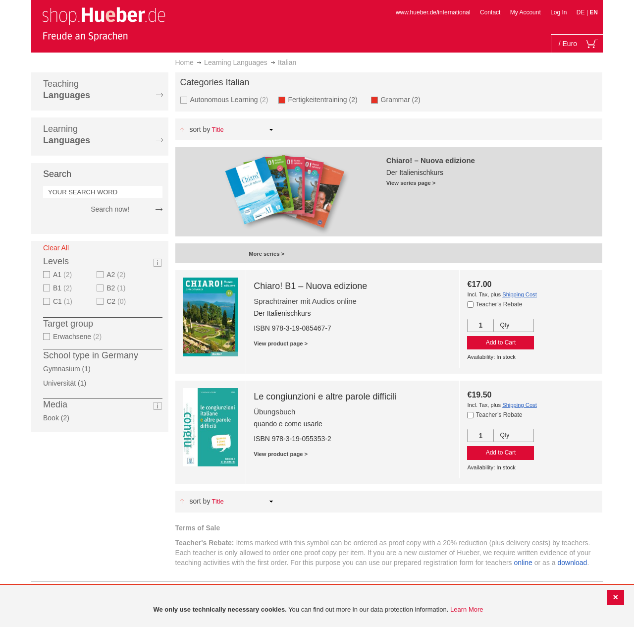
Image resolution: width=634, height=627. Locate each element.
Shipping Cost (519, 294)
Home (184, 62)
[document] (318, 610)
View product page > (281, 343)
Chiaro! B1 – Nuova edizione (310, 286)
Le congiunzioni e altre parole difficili (325, 396)
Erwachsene (78, 337)
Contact (490, 12)
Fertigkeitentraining (326, 99)
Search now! (110, 209)
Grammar (403, 99)
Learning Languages (235, 62)
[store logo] (103, 24)
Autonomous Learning (230, 99)
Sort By (199, 129)
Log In (558, 12)
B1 (63, 288)
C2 (117, 301)
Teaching (66, 89)
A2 (117, 275)
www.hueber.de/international (433, 12)
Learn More (466, 609)
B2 (117, 288)
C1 (64, 301)
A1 (63, 275)
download (572, 563)
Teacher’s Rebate (499, 304)
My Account (525, 12)
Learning (66, 134)
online (523, 563)
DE (581, 12)
